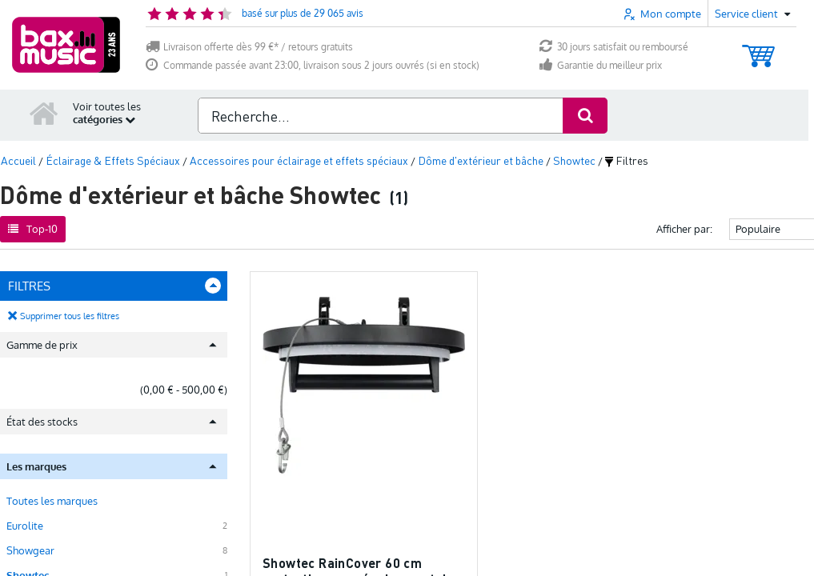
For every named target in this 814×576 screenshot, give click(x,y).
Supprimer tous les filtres (69, 315)
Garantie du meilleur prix (600, 65)
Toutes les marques (52, 500)
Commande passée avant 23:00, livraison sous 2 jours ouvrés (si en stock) (312, 65)
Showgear (30, 549)
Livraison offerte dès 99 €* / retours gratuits (249, 47)
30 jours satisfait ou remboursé (613, 47)
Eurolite (24, 524)
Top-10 (33, 228)
